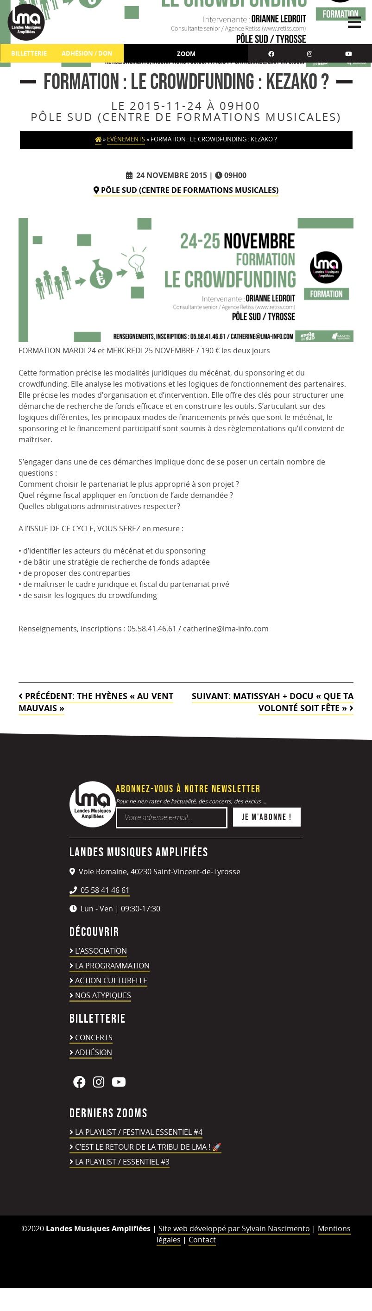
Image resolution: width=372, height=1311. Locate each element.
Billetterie (29, 54)
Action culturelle (111, 980)
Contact (202, 1240)
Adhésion (93, 1052)
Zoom (186, 54)
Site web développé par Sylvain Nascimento (234, 1228)
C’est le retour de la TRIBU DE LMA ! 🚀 (148, 1147)
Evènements (126, 139)
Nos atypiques (103, 995)
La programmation (112, 966)
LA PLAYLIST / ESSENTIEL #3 (122, 1162)
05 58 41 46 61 (99, 890)
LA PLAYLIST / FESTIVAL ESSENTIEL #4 (138, 1132)
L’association (101, 951)
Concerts (94, 1037)
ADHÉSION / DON (87, 54)
